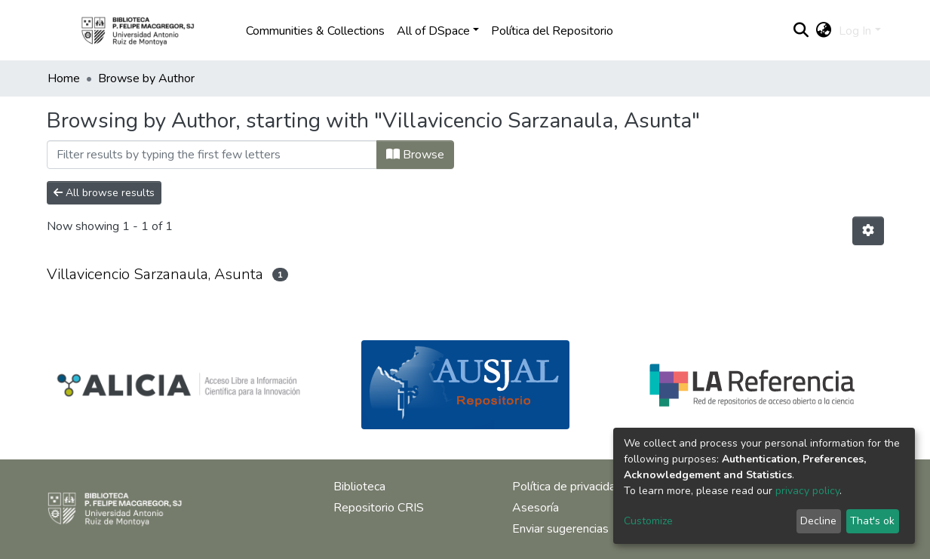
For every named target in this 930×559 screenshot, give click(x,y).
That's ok (872, 521)
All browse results (104, 193)
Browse (415, 154)
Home (64, 78)
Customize (648, 521)
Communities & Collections (315, 31)
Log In (855, 31)
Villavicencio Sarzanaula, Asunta (155, 274)
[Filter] (212, 154)
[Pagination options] (868, 231)
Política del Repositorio (552, 31)
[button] (823, 31)
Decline (818, 521)
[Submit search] (800, 31)
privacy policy (807, 491)
